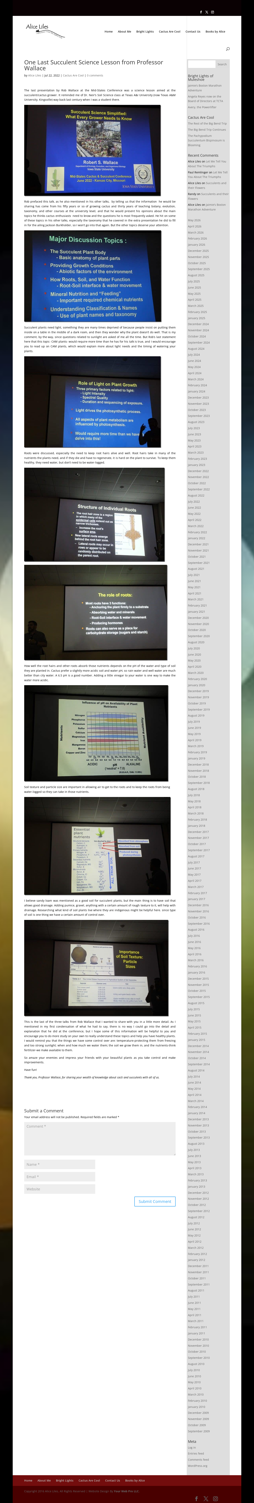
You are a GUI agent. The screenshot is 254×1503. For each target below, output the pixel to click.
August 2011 (196, 1290)
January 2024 (196, 391)
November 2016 (198, 911)
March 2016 (196, 960)
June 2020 (194, 654)
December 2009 (198, 1413)
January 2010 (196, 1407)
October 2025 (197, 263)
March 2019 (196, 746)
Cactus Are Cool (169, 31)
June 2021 (194, 581)
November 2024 (198, 330)
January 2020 (196, 685)
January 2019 (196, 758)
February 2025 (197, 312)
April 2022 (194, 520)
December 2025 (198, 251)
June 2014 (194, 1082)
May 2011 (194, 1309)
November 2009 (198, 1419)
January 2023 (196, 465)
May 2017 (194, 874)
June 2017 (194, 868)
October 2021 (197, 556)
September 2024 (199, 342)
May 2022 (194, 514)
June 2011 (194, 1303)
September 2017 (199, 850)
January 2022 (196, 538)
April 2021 (194, 593)
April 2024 (194, 373)
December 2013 (198, 1119)
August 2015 (196, 1003)
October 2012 (197, 1205)
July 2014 (194, 1076)
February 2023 (197, 459)
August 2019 (196, 715)
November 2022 (198, 477)
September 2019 (199, 709)
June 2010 (194, 1376)
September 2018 (199, 783)
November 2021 (198, 550)
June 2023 (194, 434)
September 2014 (199, 1064)
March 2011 (196, 1321)
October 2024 (197, 336)
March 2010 (196, 1394)
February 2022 (197, 532)
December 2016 (198, 905)
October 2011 (197, 1278)
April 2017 (194, 881)
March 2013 (196, 1174)
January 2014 (196, 1113)
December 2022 (198, 471)
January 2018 (196, 826)
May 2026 (194, 220)
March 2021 (196, 599)
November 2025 (198, 257)
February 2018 (197, 819)
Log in (192, 1447)
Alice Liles (34, 75)
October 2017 (197, 844)
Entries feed (196, 1453)
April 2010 (194, 1388)
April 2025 (194, 299)
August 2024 (196, 349)
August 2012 (196, 1217)
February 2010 (197, 1401)
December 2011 (198, 1266)
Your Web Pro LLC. (127, 1491)
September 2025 (199, 269)
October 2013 (197, 1131)
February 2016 (197, 966)
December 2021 (198, 544)
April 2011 (194, 1315)
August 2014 (196, 1070)
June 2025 (194, 287)
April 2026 (194, 226)
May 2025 (194, 294)
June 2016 (194, 942)
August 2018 (196, 789)
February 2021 (197, 605)
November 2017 (198, 838)
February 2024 (197, 385)
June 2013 (194, 1156)
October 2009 (197, 1425)
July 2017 (194, 862)
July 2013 (194, 1150)
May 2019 (194, 734)
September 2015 (199, 997)
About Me (124, 31)
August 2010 (196, 1364)
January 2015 (196, 1040)
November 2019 (198, 697)
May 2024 (194, 367)
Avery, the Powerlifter (202, 107)
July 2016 (194, 936)
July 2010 (194, 1370)
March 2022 (196, 526)
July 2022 (194, 501)
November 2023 (198, 404)
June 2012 (194, 1229)
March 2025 (196, 306)
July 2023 (194, 428)
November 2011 (198, 1272)
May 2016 (194, 948)
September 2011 (199, 1284)
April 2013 (194, 1168)
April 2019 (194, 740)
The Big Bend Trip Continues (207, 129)
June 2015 (194, 1015)
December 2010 (198, 1339)
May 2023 (194, 440)
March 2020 (196, 673)
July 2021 (194, 575)
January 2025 (196, 318)
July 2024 (194, 354)
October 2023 (197, 410)
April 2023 (194, 446)
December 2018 (198, 764)
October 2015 (197, 991)
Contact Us (193, 31)
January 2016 (196, 972)
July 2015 (194, 1009)
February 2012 (197, 1254)
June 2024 (194, 361)
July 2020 (194, 648)
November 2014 (198, 1052)
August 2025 (196, 275)
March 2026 (196, 232)
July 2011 (194, 1296)
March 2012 (196, 1248)
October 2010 (197, 1351)
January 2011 (196, 1333)
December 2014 (198, 1046)
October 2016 (197, 917)
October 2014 (197, 1058)
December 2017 (198, 832)
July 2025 (194, 281)
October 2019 (197, 703)
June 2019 (194, 728)
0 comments (95, 75)
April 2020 (194, 666)
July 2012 (194, 1223)
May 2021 (194, 587)
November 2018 (198, 771)
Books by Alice (215, 31)
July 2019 (194, 721)
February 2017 (197, 893)
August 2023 (196, 422)
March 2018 (196, 813)
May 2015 (194, 1021)
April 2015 (194, 1027)
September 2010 (199, 1358)
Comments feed (198, 1459)
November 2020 (198, 624)
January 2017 (196, 899)
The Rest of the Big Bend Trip (207, 123)
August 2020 (196, 642)
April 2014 (194, 1095)
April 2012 (194, 1241)
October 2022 (197, 483)
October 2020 (197, 630)
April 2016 (194, 954)
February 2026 (197, 238)
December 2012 (198, 1193)
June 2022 (194, 507)
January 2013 (196, 1186)
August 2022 (196, 495)
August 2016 (196, 929)
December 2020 (198, 618)
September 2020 (199, 636)
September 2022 (199, 489)
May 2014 (194, 1089)
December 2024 (198, 324)
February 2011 (197, 1327)
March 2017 (196, 887)
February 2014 (197, 1107)
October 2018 (197, 777)
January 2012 (196, 1260)
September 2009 (199, 1431)
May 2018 (194, 801)
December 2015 (198, 978)
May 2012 (194, 1235)
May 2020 (194, 660)
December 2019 (198, 691)
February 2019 (197, 752)
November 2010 (198, 1345)
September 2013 (199, 1137)
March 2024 (196, 379)
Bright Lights (145, 31)
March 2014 (196, 1101)
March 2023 (196, 452)
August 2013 (196, 1144)
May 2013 (194, 1162)
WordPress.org (197, 1466)
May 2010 (194, 1382)
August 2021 (196, 569)
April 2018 (194, 807)
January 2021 (196, 611)
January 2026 (196, 244)
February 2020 (197, 679)
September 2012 (199, 1211)
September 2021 (199, 563)
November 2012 (198, 1199)
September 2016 (199, 923)
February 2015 (197, 1033)
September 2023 (199, 416)
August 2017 (196, 856)
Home (109, 31)
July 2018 (194, 795)
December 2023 (198, 397)
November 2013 (198, 1125)
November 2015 (198, 985)
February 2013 (197, 1180)
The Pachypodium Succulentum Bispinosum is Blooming (206, 140)
